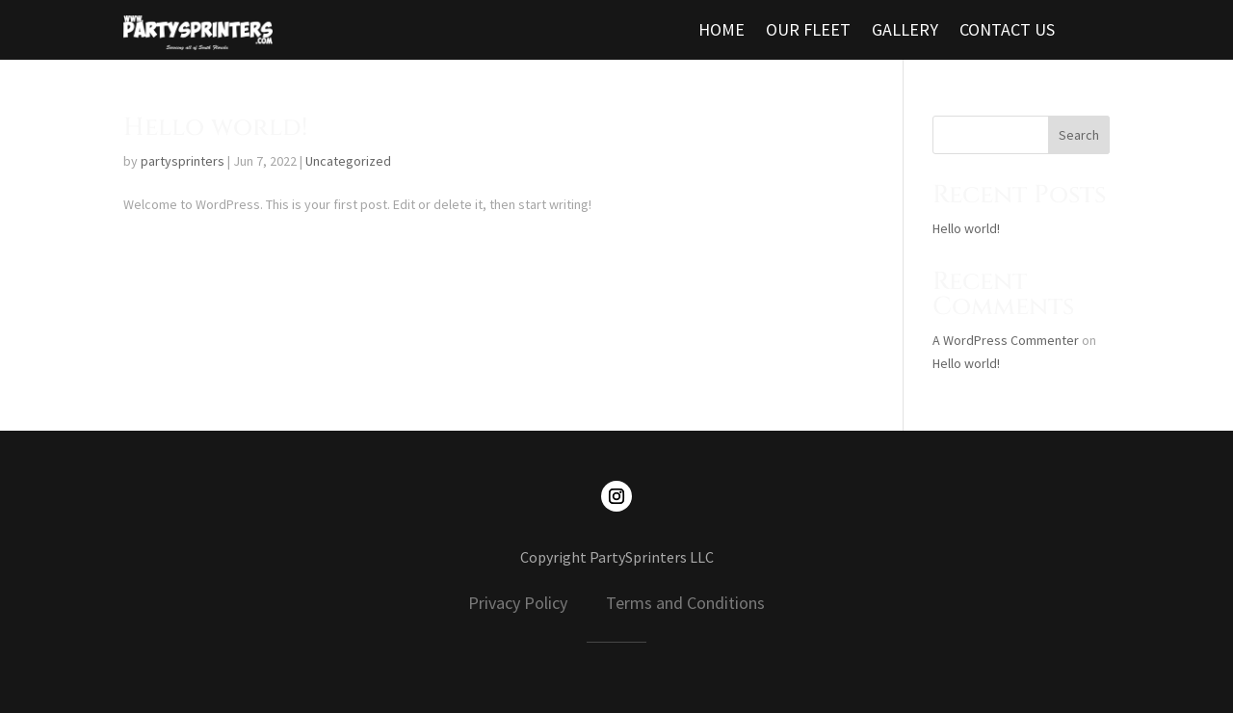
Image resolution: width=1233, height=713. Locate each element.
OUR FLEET (808, 31)
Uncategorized (348, 161)
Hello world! (215, 128)
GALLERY (905, 31)
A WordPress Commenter (1005, 340)
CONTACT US (1007, 31)
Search (1079, 135)
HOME (721, 31)
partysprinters (182, 161)
